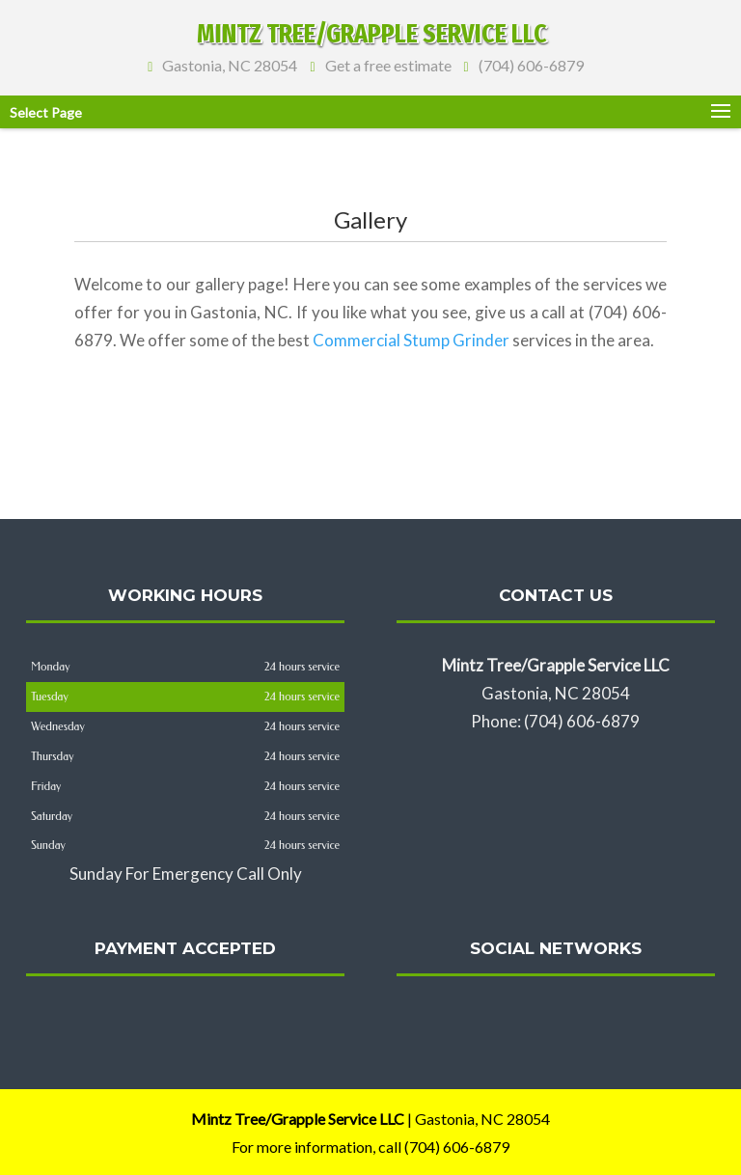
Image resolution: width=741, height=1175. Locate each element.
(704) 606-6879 (529, 63)
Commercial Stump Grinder (411, 340)
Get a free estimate (385, 63)
